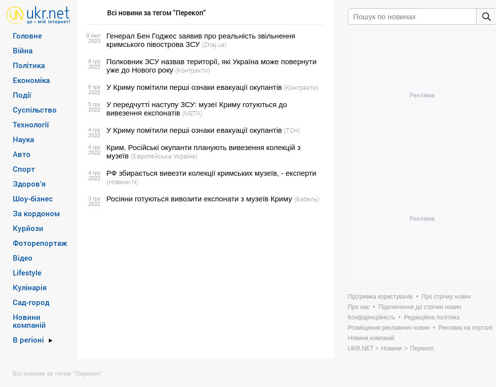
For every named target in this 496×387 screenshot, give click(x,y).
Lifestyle (27, 272)
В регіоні (28, 340)
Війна (23, 50)
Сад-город (31, 302)
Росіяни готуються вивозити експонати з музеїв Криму (199, 198)
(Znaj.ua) (214, 44)
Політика (29, 65)
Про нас (359, 307)
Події (22, 95)
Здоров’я (29, 184)
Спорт (24, 169)
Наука (23, 139)
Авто (22, 154)
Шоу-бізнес (33, 198)
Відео (23, 258)
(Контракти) (192, 70)
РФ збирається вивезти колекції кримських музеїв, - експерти (212, 173)
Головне (27, 35)
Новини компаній (29, 321)
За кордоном (36, 213)
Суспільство (35, 110)
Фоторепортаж (40, 243)
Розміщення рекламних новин (389, 327)
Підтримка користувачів (380, 296)
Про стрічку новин (446, 296)
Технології (31, 124)
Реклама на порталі (465, 327)
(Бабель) (306, 198)
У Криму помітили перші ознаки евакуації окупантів (194, 87)
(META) (192, 113)
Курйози (28, 228)
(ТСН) (292, 130)
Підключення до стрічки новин (420, 307)
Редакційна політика (431, 317)
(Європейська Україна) (164, 156)
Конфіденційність (371, 317)
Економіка (31, 80)
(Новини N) (122, 181)
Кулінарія (30, 287)
